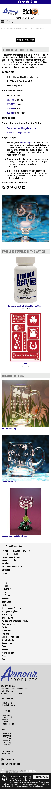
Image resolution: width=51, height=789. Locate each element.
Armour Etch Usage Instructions (19, 132)
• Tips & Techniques (10, 553)
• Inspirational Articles (11, 557)
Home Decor (7, 601)
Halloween (6, 598)
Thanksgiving (7, 646)
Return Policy (6, 738)
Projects (10, 28)
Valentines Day (8, 652)
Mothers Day (7, 614)
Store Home (6, 715)
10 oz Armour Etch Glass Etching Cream (25, 306)
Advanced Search (8, 724)
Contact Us (6, 745)
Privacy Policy (6, 740)
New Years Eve (7, 617)
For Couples (6, 595)
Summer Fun (7, 643)
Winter (4, 659)
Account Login (7, 703)
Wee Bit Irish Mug (10, 482)
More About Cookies (35, 786)
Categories (2, 21)
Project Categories (3, 546)
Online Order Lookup (9, 705)
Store (3, 711)
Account (3, 699)
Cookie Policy (6, 742)
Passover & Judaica (9, 624)
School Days (6, 630)
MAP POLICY (6, 753)
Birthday (5, 563)
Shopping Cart (7, 717)
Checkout (5, 721)
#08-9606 (11, 104)
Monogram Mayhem (10, 611)
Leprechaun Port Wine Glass (14, 536)
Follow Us (3, 759)
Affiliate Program (7, 751)
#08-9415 (11, 112)
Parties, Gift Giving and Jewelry (15, 620)
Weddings (5, 655)
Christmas (6, 569)
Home (3, 28)
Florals (4, 592)
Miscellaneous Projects (11, 608)
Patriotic (5, 627)
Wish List (5, 719)
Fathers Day (6, 588)
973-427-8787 (17, 693)
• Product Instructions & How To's (16, 550)
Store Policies (6, 734)
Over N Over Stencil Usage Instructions (22, 128)
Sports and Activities (10, 636)
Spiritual (5, 633)
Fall (3, 579)
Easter (4, 572)
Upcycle (5, 649)
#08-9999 (11, 108)
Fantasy (5, 585)
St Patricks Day (8, 640)
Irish (25, 364)
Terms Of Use (6, 736)
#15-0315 (10, 99)
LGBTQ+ (5, 604)
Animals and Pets (9, 560)
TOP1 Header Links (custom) (2, 2)
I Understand (41, 777)
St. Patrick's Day (9, 428)
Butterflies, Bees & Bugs (12, 566)
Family (4, 582)
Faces (4, 576)
